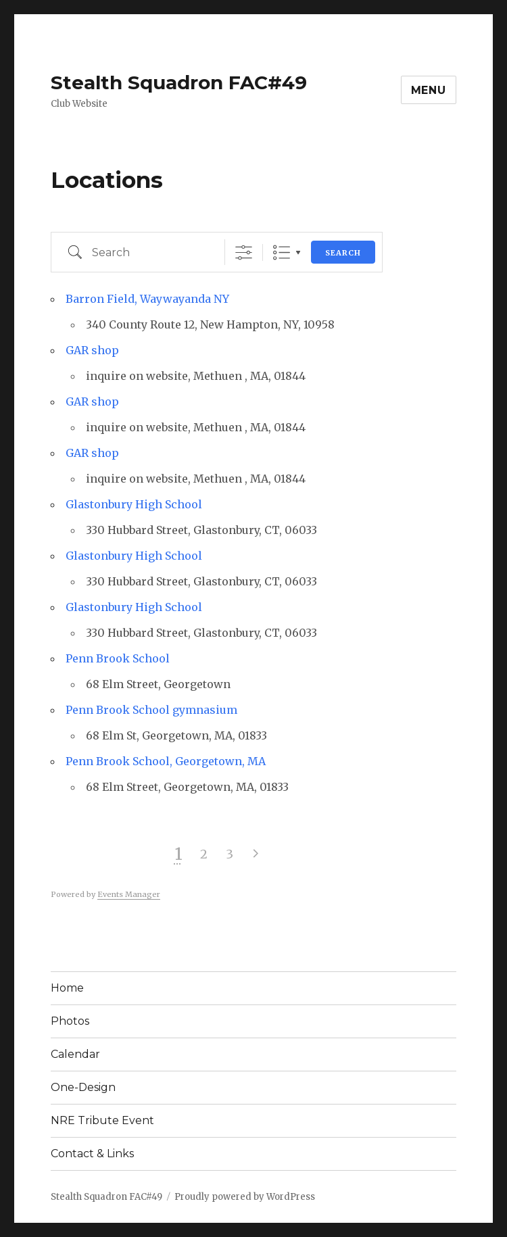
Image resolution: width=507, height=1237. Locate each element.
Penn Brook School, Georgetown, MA (166, 761)
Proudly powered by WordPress (244, 1197)
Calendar (75, 1054)
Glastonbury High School (134, 504)
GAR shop (92, 350)
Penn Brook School (118, 658)
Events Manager (128, 894)
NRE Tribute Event (102, 1120)
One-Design (83, 1087)
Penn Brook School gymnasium (151, 710)
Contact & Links (92, 1153)
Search (343, 253)
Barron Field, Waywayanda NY (147, 299)
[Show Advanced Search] (243, 252)
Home (67, 987)
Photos (70, 1021)
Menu (428, 90)
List (281, 252)
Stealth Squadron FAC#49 (179, 82)
